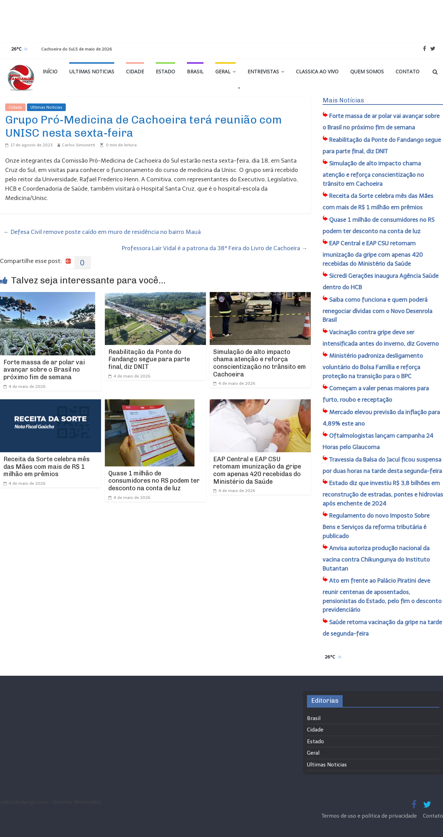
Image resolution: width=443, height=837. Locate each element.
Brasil (195, 71)
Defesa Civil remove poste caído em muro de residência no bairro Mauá (102, 231)
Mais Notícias (343, 100)
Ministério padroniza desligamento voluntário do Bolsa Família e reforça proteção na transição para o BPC (373, 366)
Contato (407, 71)
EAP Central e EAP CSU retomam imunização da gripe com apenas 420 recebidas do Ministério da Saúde (257, 470)
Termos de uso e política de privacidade (370, 816)
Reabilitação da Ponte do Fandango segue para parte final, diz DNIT (149, 359)
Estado (165, 71)
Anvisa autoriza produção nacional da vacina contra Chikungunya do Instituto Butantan (376, 558)
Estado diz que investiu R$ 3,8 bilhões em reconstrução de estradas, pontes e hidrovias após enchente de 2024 (383, 493)
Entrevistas (263, 71)
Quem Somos (367, 71)
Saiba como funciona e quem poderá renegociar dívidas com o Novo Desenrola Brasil (377, 310)
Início (50, 71)
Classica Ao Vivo (317, 71)
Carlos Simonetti (78, 145)
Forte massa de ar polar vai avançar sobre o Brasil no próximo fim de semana (44, 369)
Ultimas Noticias (91, 71)
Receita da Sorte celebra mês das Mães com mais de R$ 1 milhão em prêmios (46, 466)
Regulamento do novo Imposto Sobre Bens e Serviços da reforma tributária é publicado (376, 525)
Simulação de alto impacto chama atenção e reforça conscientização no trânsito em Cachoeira (259, 363)
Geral (222, 71)
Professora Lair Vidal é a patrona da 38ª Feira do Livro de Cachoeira (214, 248)
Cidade (135, 71)
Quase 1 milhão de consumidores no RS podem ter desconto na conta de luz (154, 481)
